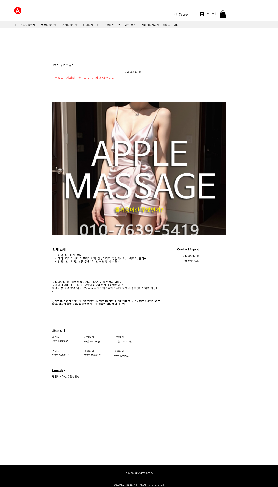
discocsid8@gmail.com (139, 472)
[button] (223, 14)
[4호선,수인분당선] (70, 65)
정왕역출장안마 (133, 71)
